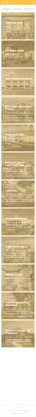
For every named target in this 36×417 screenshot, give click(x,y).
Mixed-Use (18, 9)
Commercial (6, 9)
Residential (29, 9)
